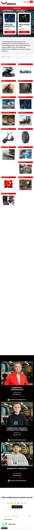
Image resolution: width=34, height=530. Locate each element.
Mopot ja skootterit (23, 97)
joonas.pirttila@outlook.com (17, 477)
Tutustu (9, 32)
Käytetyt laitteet (22, 162)
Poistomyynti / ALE (5, 177)
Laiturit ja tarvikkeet (6, 147)
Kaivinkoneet (21, 177)
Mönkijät (3, 80)
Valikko (26, 2)
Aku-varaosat (21, 147)
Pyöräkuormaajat (22, 112)
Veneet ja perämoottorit (6, 97)
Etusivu (3, 56)
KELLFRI (20, 64)
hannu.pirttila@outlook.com (17, 396)
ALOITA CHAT (4, 528)
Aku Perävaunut (5, 64)
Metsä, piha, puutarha (6, 112)
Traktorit (21, 80)
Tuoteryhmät (17, 8)
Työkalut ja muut (5, 193)
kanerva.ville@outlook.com (17, 437)
